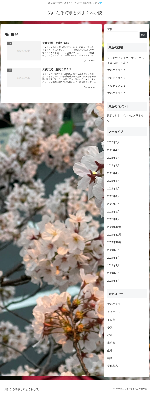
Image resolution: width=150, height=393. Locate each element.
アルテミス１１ (116, 85)
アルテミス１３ (116, 70)
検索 (109, 29)
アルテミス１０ (116, 93)
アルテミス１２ (116, 78)
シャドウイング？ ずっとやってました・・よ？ (125, 60)
